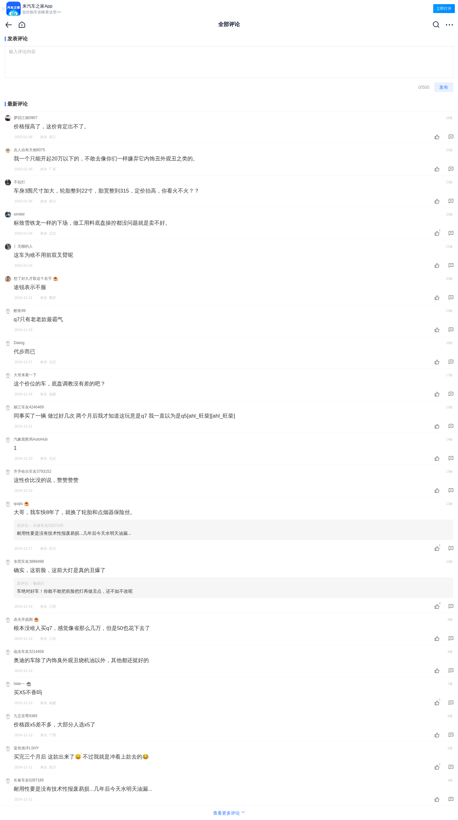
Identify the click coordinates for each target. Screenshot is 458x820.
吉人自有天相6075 (29, 150)
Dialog (19, 343)
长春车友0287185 (48, 525)
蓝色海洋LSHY (26, 748)
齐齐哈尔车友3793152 (33, 471)
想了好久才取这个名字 (33, 278)
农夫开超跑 (23, 619)
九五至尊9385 (26, 716)
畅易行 (39, 583)
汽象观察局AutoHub (31, 439)
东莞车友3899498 (29, 561)
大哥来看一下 (25, 375)
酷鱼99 (19, 310)
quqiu (18, 503)
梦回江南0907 (26, 118)
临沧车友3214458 (29, 651)
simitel (19, 214)
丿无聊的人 (23, 246)
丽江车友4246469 (29, 407)
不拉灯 (19, 182)
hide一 (19, 684)
